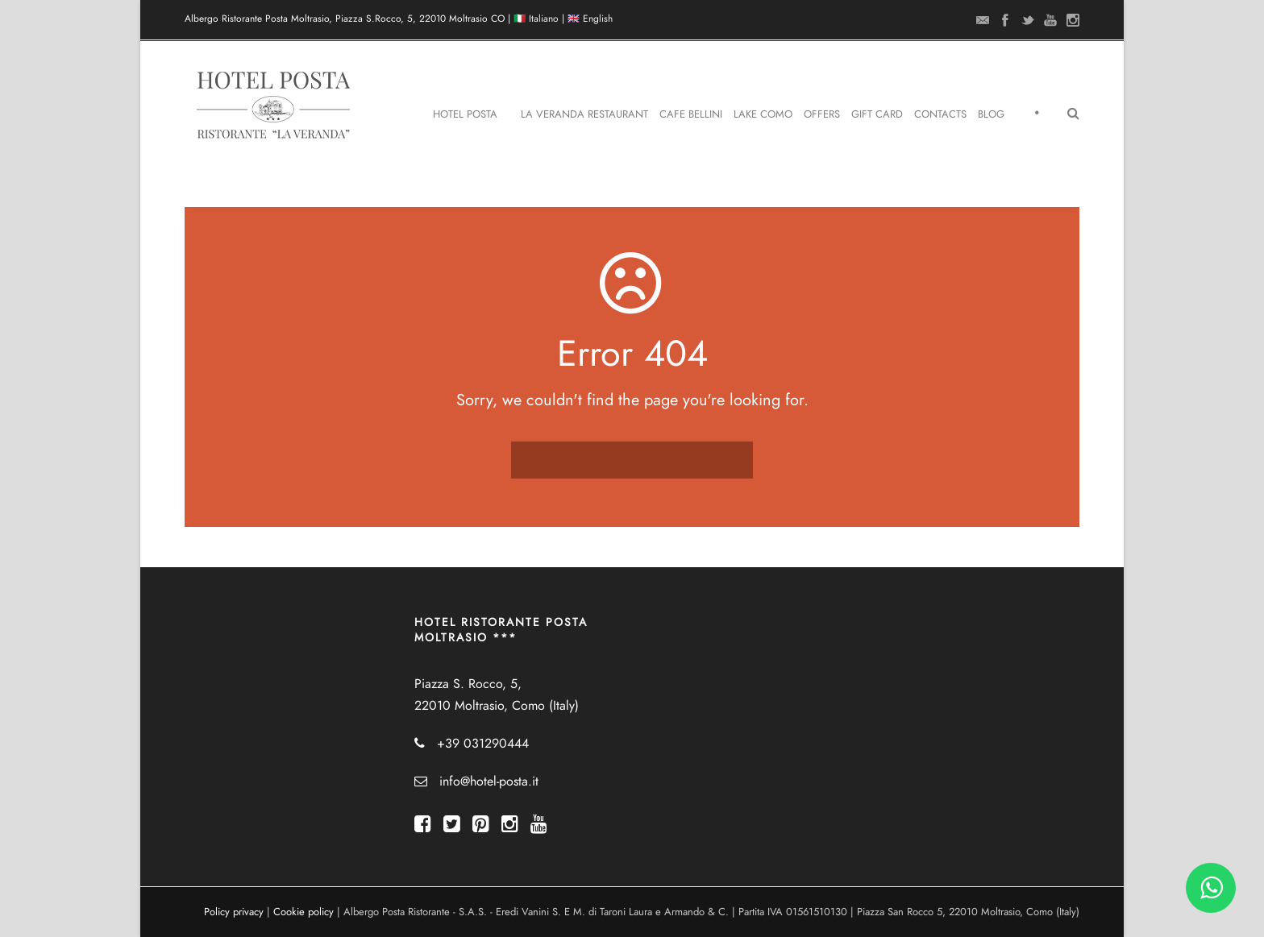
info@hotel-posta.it (488, 781)
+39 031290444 (483, 744)
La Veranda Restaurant (584, 114)
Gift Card (877, 114)
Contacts (940, 114)
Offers (822, 114)
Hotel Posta (465, 114)
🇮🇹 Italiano (536, 18)
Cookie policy (303, 912)
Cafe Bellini (690, 114)
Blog (991, 114)
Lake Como (763, 114)
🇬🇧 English (590, 18)
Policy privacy (234, 912)
